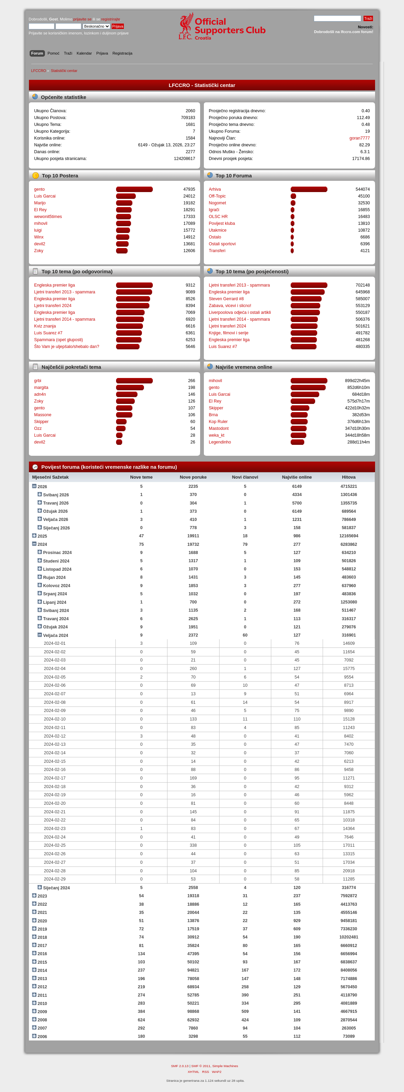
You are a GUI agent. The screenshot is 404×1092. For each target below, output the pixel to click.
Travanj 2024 (56, 618)
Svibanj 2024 (56, 610)
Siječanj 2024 (56, 888)
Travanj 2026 (56, 503)
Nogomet (217, 203)
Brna (213, 414)
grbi (37, 380)
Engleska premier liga (54, 285)
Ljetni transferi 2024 (52, 305)
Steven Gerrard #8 (226, 298)
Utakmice (218, 230)
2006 (42, 1036)
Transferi (217, 250)
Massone (42, 414)
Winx (39, 237)
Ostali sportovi (222, 244)
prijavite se (82, 19)
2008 (42, 1020)
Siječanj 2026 (56, 528)
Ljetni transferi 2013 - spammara (64, 292)
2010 (42, 1003)
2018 (42, 937)
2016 (42, 953)
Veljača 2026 (55, 519)
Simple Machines (225, 1066)
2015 (42, 962)
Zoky (38, 250)
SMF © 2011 (200, 1066)
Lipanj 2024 (54, 602)
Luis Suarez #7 (48, 333)
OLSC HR (218, 216)
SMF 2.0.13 (180, 1066)
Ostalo (215, 237)
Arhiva (215, 189)
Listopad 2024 (57, 569)
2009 (42, 1011)
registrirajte (110, 19)
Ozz (38, 428)
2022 (42, 904)
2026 (42, 486)
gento (39, 189)
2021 (42, 912)
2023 (42, 896)
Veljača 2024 (55, 635)
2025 (42, 536)
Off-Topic (217, 196)
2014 (42, 970)
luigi (38, 230)
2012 (42, 987)
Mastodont (219, 428)
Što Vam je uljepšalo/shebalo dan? (66, 346)
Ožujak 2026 (55, 511)
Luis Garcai (44, 196)
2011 (42, 995)
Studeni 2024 (56, 561)
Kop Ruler (218, 421)
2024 (42, 544)
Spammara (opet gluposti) (58, 339)
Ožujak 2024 (55, 627)
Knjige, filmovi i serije (228, 333)
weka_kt (217, 435)
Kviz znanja (45, 326)
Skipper (41, 421)
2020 (42, 921)
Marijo (40, 203)
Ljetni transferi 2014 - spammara (64, 319)
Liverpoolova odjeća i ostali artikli (240, 312)
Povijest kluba (222, 223)
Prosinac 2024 (57, 552)
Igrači (214, 209)
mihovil (40, 223)
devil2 (39, 244)
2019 (42, 929)
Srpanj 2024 (55, 594)
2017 (42, 945)
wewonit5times (48, 216)
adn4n (40, 394)
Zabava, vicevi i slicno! (230, 305)
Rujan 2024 (54, 577)
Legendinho (220, 442)
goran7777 (360, 138)
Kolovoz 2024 (56, 585)
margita (41, 387)
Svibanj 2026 (56, 495)
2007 (42, 1028)
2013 (42, 978)
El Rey (40, 209)
